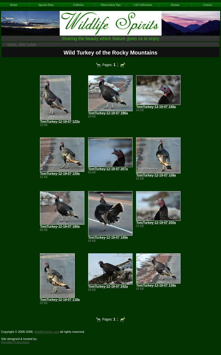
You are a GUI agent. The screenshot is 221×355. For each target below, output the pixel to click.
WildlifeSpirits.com (46, 331)
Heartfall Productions (15, 342)
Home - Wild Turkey (21, 44)
